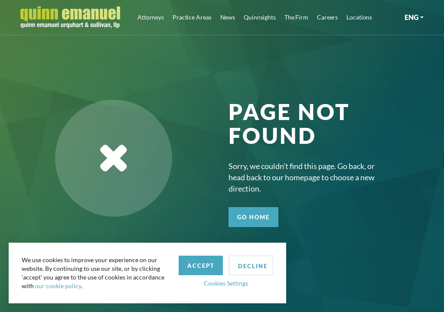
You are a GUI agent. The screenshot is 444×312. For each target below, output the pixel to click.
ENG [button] (411, 17)
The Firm (296, 17)
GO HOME (253, 217)
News (227, 17)
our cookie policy (58, 285)
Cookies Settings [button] (226, 283)
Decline (253, 266)
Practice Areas (192, 17)
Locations (359, 17)
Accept (201, 265)
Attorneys (150, 17)
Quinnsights (260, 17)
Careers (327, 17)
